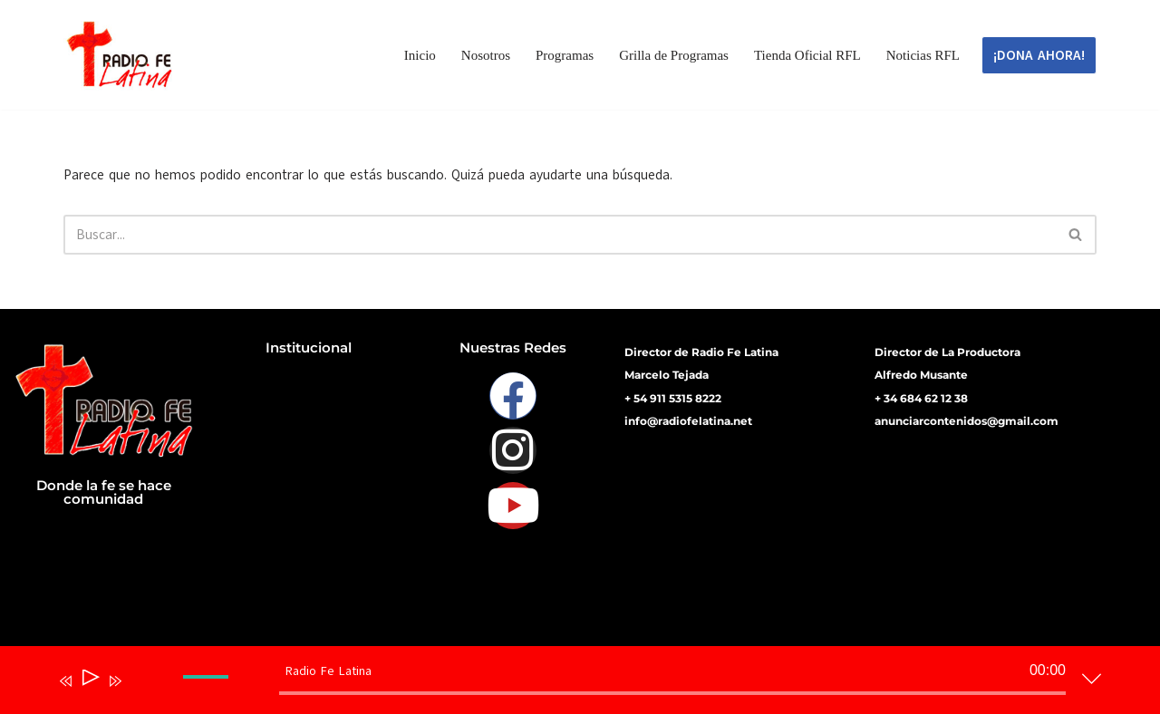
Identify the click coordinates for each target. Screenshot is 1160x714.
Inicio (420, 55)
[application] (566, 684)
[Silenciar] (141, 693)
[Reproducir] (89, 681)
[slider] (672, 693)
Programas (565, 55)
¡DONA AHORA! (1039, 55)
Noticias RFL (923, 55)
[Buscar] (559, 235)
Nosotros (485, 55)
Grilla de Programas (674, 55)
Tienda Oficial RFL (807, 55)
